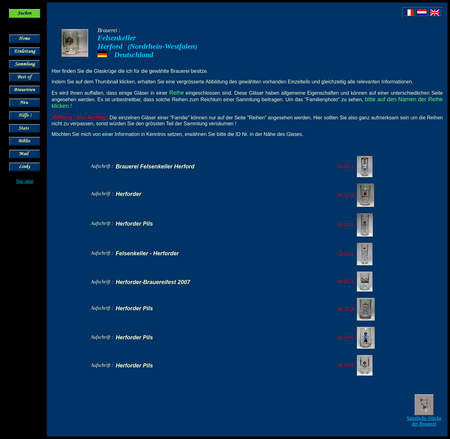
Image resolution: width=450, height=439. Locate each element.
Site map (24, 181)
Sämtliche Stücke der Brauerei (424, 421)
